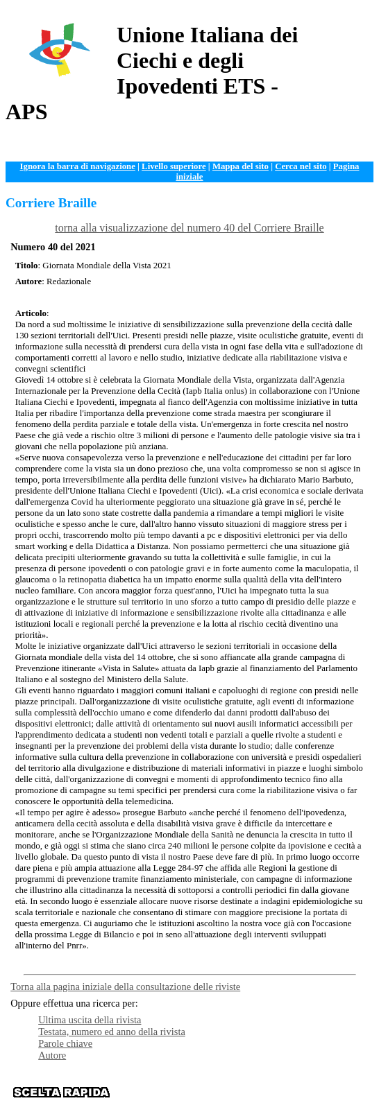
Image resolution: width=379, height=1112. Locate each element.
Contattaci (268, 1097)
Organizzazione (165, 1087)
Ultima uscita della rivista (89, 1019)
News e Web (327, 1087)
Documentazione (233, 1087)
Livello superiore (174, 166)
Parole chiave (65, 1043)
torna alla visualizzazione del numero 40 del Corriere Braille (189, 228)
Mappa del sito (240, 166)
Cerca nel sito (300, 166)
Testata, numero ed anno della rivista (111, 1031)
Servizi (284, 1087)
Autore (52, 1055)
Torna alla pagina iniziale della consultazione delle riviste (125, 986)
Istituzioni (222, 1097)
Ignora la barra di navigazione (77, 166)
